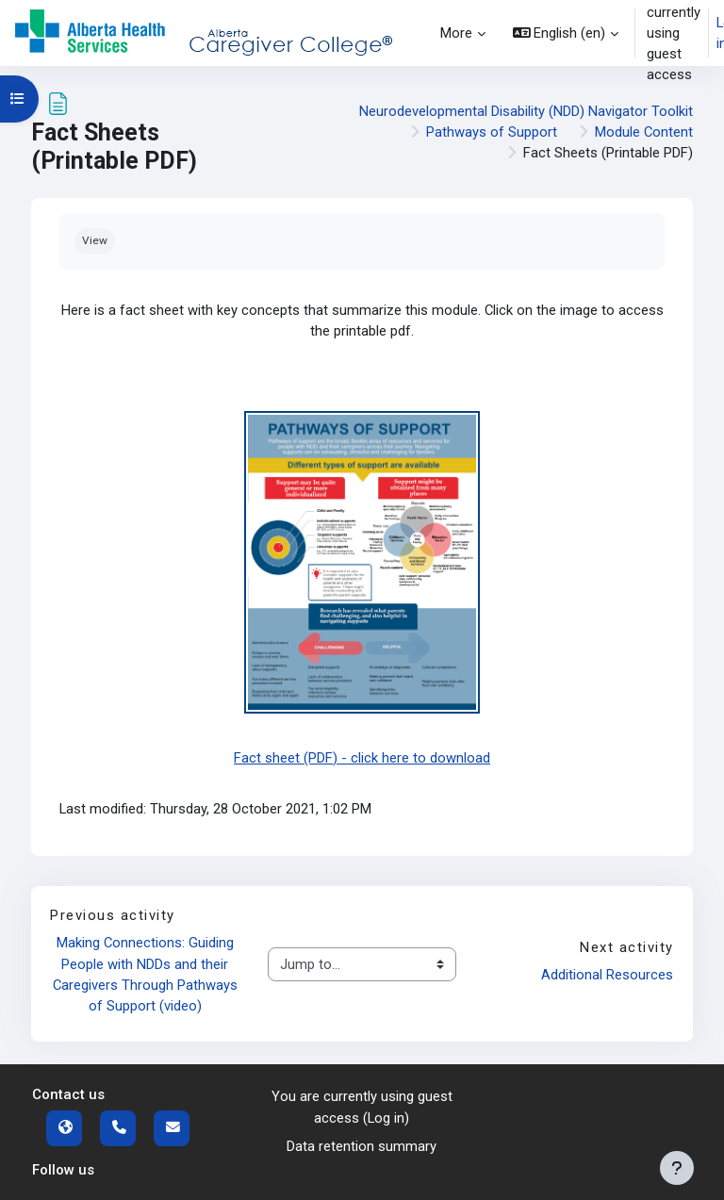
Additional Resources (607, 974)
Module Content (644, 131)
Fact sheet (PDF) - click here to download (362, 757)
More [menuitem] (456, 33)
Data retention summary (361, 1146)
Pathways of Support (491, 131)
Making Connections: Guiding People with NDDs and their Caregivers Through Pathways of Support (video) (146, 974)
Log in (386, 1118)
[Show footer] (677, 1168)
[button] (566, 33)
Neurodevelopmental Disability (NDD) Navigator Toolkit (526, 111)
